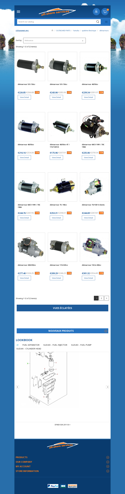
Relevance (54, 40)
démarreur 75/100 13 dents (93, 205)
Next (107, 298)
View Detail (24, 97)
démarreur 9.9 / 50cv (26, 84)
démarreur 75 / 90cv (58, 205)
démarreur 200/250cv (27, 265)
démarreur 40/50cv (90, 84)
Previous (17, 387)
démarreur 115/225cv (59, 265)
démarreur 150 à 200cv (91, 265)
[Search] (59, 21)
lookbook (24, 339)
